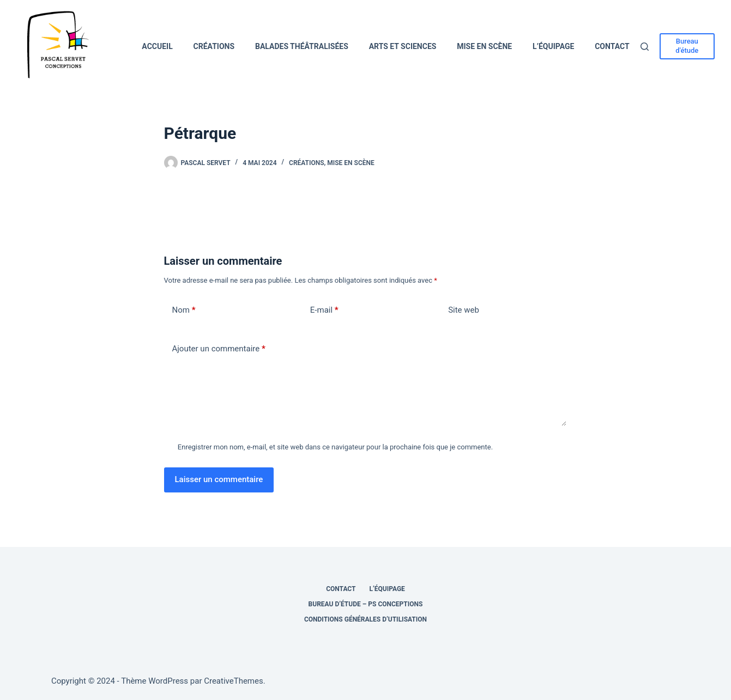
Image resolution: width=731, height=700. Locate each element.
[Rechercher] (645, 46)
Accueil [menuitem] (157, 46)
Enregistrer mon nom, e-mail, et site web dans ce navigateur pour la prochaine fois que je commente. (335, 447)
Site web (463, 310)
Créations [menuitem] (214, 46)
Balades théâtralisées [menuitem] (301, 46)
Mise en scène (350, 163)
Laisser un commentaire (219, 479)
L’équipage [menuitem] (553, 46)
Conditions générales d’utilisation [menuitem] (365, 619)
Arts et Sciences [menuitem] (403, 46)
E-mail (324, 310)
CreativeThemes (233, 681)
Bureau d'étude (686, 45)
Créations (306, 163)
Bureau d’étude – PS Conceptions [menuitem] (366, 604)
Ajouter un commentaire (218, 349)
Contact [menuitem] (612, 46)
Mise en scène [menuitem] (484, 46)
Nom (184, 310)
